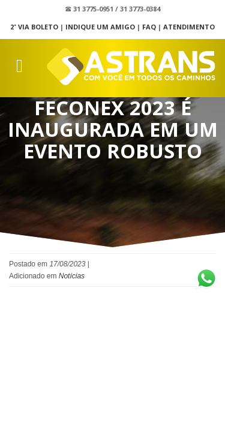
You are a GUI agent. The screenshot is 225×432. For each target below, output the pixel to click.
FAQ (149, 26)
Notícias (72, 276)
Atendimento (189, 26)
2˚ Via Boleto (34, 26)
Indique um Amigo (100, 26)
